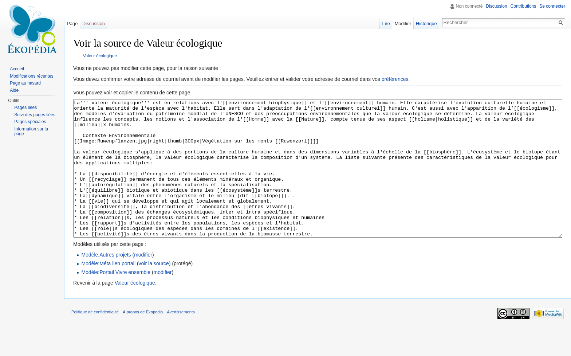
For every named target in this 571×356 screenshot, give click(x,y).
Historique (426, 23)
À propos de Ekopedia (143, 339)
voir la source (154, 291)
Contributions (523, 6)
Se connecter (552, 6)
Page (72, 23)
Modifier (403, 23)
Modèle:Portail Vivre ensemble (115, 299)
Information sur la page (31, 131)
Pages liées (25, 107)
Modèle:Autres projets (106, 282)
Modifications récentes (31, 76)
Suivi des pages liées (34, 114)
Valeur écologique (100, 55)
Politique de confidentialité (95, 339)
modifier (143, 282)
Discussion (496, 6)
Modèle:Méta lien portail (108, 291)
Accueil (17, 68)
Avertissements (180, 339)
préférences (395, 79)
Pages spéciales (30, 121)
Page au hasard (25, 83)
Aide (14, 90)
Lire (386, 23)
